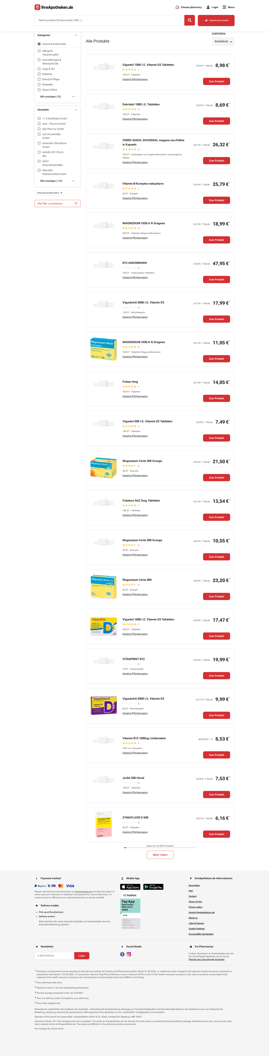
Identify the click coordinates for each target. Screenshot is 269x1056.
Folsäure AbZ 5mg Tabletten (141, 500)
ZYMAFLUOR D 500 (135, 817)
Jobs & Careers (196, 923)
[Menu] (229, 7)
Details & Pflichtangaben (135, 79)
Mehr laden (160, 854)
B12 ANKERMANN (135, 263)
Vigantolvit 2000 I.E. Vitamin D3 (143, 302)
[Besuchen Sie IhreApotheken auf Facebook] (122, 954)
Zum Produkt (216, 81)
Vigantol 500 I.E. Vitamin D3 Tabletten (147, 421)
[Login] (212, 7)
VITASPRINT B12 (134, 659)
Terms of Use (195, 901)
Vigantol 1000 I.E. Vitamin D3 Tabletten (148, 64)
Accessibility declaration (201, 934)
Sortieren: (219, 33)
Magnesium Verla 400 (137, 579)
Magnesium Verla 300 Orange (142, 461)
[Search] (189, 20)
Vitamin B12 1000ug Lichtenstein (144, 738)
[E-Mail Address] (54, 955)
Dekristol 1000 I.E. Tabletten (141, 104)
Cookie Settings (197, 928)
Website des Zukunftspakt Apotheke (206, 959)
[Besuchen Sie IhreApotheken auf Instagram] (129, 954)
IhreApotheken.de (83, 891)
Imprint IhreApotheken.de (202, 912)
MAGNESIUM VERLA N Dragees (144, 223)
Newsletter (194, 885)
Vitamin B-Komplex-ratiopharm (143, 183)
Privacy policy (196, 907)
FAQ (191, 891)
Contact (193, 896)
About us (193, 918)
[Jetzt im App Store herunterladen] (130, 887)
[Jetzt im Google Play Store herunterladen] (153, 887)
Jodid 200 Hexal (133, 778)
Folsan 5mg (130, 381)
